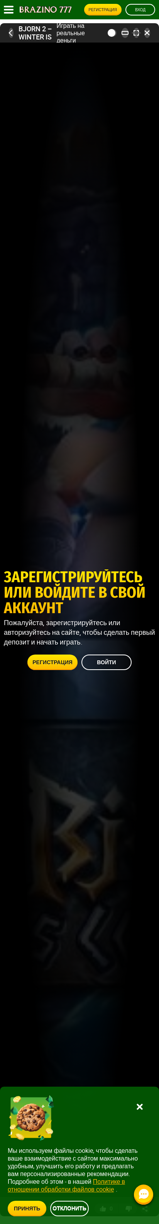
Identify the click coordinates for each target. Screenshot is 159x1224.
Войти (106, 662)
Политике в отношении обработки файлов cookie (66, 1185)
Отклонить (69, 1208)
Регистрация (103, 9)
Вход (140, 9)
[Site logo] (45, 9)
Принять (27, 1208)
